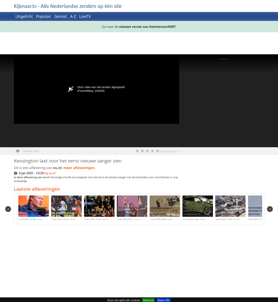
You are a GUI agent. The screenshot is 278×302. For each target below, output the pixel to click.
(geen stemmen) (168, 151)
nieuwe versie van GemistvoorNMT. (147, 26)
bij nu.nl (49, 173)
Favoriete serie (19, 149)
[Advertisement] (130, 44)
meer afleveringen (79, 167)
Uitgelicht (24, 16)
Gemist (60, 16)
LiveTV (85, 16)
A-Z (73, 16)
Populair (43, 16)
